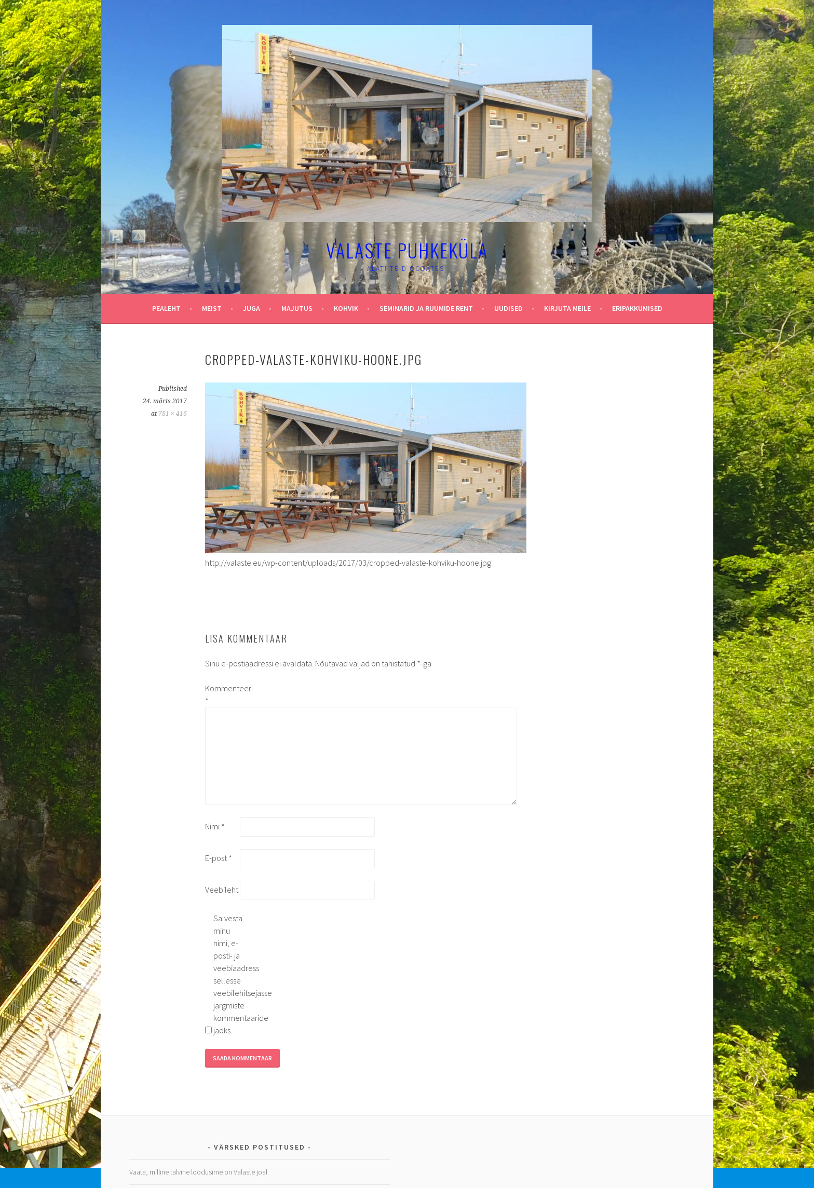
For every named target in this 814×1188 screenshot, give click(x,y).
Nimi (215, 826)
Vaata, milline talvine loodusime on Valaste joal (198, 1172)
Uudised (508, 308)
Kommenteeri (221, 694)
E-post (218, 858)
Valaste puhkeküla (407, 250)
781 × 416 (172, 413)
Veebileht (221, 889)
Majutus (297, 308)
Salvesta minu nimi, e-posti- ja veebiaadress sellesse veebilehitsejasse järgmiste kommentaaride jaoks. (230, 974)
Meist (212, 308)
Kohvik (346, 308)
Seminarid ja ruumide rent (426, 308)
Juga (251, 308)
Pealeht (166, 308)
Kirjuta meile (567, 308)
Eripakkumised (637, 308)
